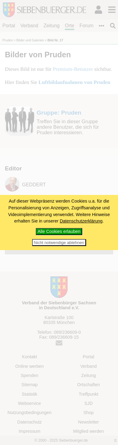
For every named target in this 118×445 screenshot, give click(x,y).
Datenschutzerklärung (81, 221)
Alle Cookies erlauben (59, 231)
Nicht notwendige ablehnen (59, 242)
